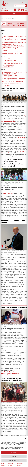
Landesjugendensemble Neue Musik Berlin (12, 63)
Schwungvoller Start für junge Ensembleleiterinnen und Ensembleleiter (12, 76)
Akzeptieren (14, 453)
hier (24, 115)
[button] (26, 439)
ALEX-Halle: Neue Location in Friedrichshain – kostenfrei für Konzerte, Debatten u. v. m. (13, 52)
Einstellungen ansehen (14, 461)
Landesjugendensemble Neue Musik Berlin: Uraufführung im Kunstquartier (13, 46)
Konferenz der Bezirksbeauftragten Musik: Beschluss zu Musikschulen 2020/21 (12, 82)
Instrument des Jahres (8, 65)
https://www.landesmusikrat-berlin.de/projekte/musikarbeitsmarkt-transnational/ (10, 373)
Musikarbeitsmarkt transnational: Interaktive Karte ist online (13, 79)
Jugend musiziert (6, 59)
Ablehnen (14, 457)
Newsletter (24, 3)
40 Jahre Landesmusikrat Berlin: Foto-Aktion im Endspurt (14, 49)
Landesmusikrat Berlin (7, 67)
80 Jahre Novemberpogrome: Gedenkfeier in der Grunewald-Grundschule (14, 43)
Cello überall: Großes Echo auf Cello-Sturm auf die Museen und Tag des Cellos (14, 72)
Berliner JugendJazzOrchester (9, 62)
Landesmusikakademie (8, 193)
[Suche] (26, 5)
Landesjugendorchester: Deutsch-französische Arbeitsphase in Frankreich (14, 40)
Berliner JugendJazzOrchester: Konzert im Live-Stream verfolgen (14, 37)
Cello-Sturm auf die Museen (8, 121)
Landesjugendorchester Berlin (9, 60)
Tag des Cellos (21, 137)
